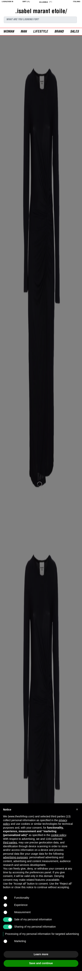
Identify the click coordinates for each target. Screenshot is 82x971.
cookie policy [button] (58, 835)
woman (8, 32)
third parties (10, 842)
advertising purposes (15, 857)
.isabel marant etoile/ (41, 12)
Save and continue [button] (41, 963)
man (23, 32)
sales (74, 32)
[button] (77, 809)
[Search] (40, 20)
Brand (59, 32)
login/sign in (7, 2)
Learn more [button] (41, 954)
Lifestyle (40, 32)
